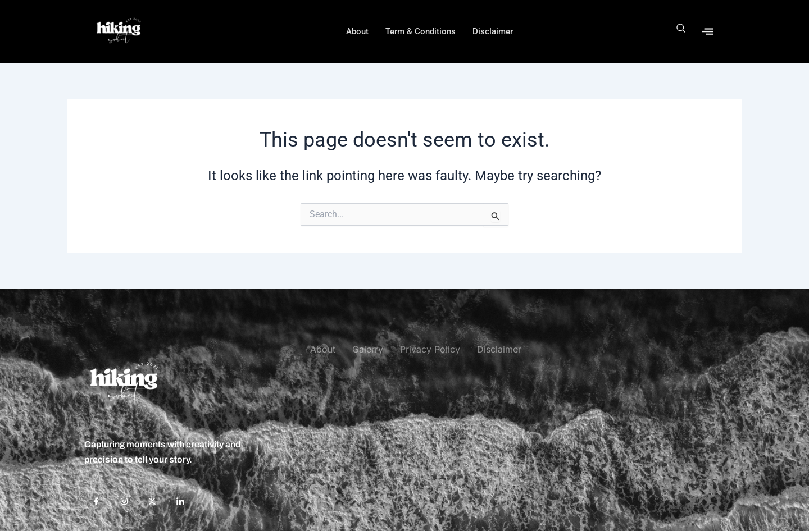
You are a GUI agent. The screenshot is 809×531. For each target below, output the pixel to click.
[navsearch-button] (681, 31)
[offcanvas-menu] (707, 31)
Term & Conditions (420, 31)
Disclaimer (492, 31)
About (357, 31)
